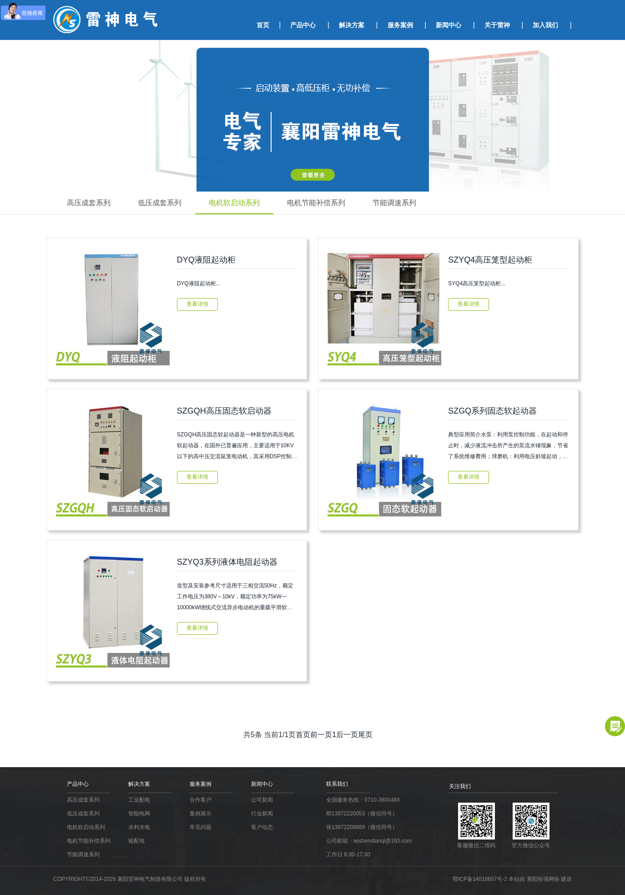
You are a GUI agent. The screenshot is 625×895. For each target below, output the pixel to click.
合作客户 (201, 800)
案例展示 (201, 813)
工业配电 (139, 800)
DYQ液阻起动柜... (199, 283)
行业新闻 (262, 813)
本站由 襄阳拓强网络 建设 (540, 879)
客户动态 (262, 827)
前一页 (321, 734)
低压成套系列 (159, 203)
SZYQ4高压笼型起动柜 (490, 259)
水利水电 (139, 827)
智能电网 (139, 813)
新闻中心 (448, 25)
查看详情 (197, 304)
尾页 (365, 734)
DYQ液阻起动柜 (206, 259)
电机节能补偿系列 (316, 203)
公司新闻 (262, 800)
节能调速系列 (394, 203)
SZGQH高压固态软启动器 (224, 410)
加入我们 (545, 25)
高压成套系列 (89, 203)
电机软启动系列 (234, 203)
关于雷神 (497, 25)
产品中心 (303, 25)
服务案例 (400, 25)
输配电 (136, 841)
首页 (263, 25)
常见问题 (201, 827)
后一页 (347, 734)
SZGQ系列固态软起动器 (492, 410)
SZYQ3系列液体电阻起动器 (227, 561)
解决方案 (351, 25)
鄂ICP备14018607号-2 (481, 879)
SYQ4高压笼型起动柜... (476, 283)
